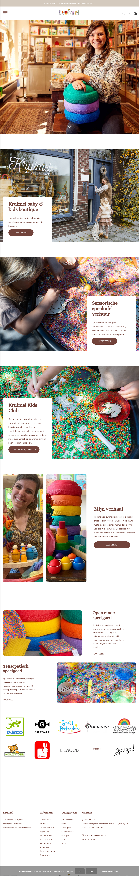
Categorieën (69, 812)
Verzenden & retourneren (45, 845)
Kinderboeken (67, 831)
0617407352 (90, 820)
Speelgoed (66, 827)
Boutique (44, 823)
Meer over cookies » (110, 871)
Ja (79, 871)
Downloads (45, 855)
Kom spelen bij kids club (24, 449)
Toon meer (98, 654)
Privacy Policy (46, 839)
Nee (91, 871)
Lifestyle (65, 835)
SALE (63, 843)
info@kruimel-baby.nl (95, 835)
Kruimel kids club (47, 827)
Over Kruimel (45, 820)
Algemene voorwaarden (46, 833)
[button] (5, 12)
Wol (63, 839)
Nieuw (64, 823)
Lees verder (21, 232)
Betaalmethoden (47, 851)
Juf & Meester (67, 820)
